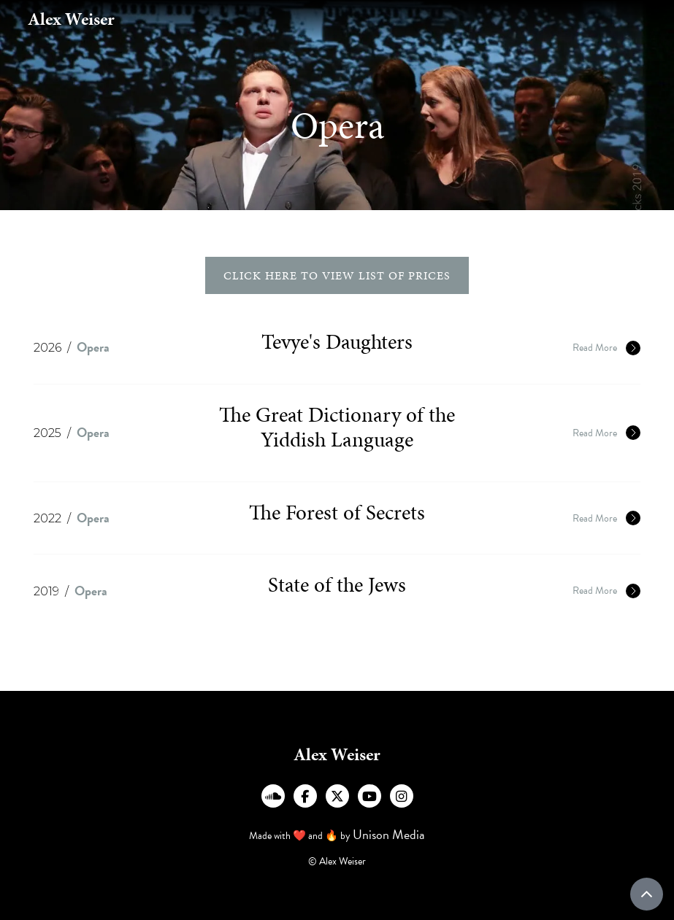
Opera (93, 347)
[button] (616, 19)
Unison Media (389, 834)
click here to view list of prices (337, 275)
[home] (71, 19)
